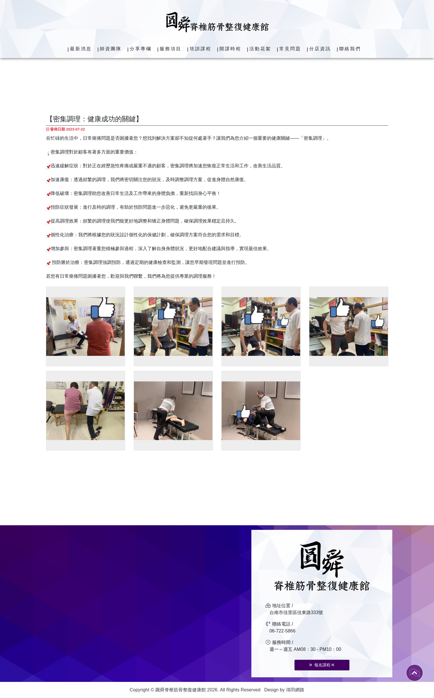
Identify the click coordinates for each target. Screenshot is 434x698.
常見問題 (290, 48)
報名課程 (322, 665)
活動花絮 (260, 48)
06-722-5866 (282, 630)
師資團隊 (111, 48)
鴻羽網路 (295, 689)
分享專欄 (141, 48)
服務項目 (170, 48)
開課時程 (230, 48)
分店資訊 (320, 48)
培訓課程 (200, 48)
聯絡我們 (350, 48)
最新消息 (81, 48)
